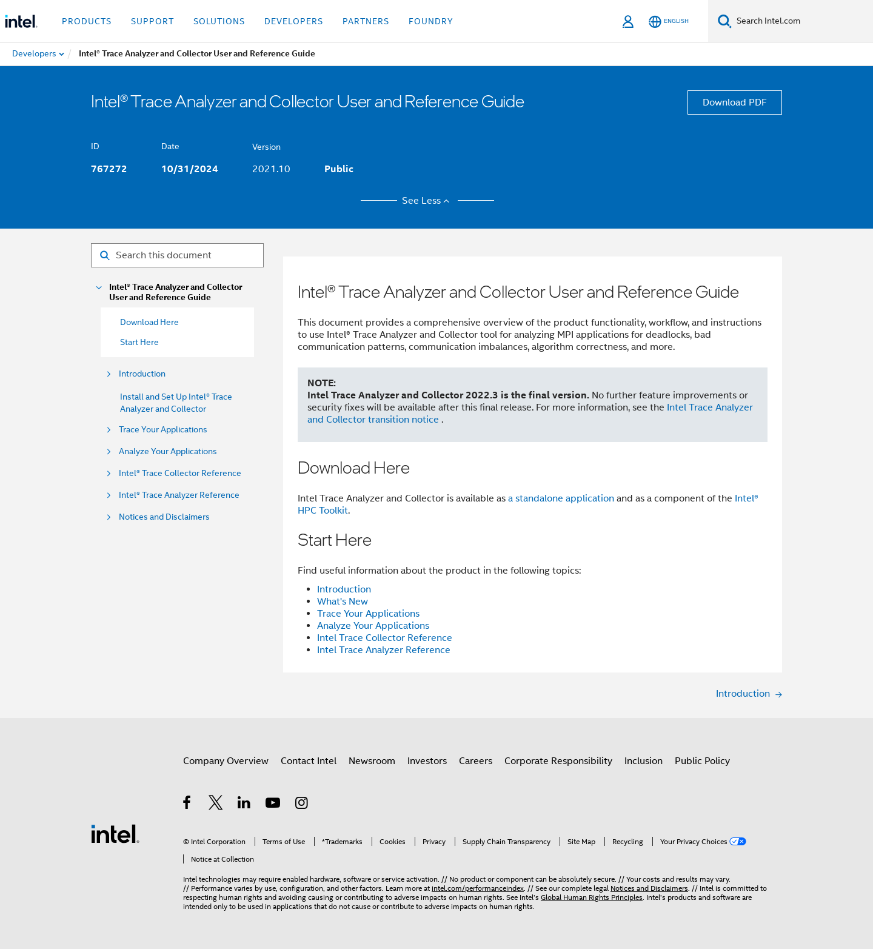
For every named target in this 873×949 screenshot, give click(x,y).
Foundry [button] (431, 21)
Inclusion (643, 761)
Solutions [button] (219, 21)
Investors (427, 761)
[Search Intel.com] (802, 21)
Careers (475, 761)
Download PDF (735, 102)
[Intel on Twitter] (216, 805)
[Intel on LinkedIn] (244, 805)
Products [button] (87, 21)
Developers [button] (293, 21)
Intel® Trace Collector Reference (180, 473)
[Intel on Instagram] (302, 805)
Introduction (142, 374)
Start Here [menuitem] (139, 342)
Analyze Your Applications (168, 451)
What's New (342, 601)
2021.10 (271, 169)
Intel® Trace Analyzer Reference (179, 495)
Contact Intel (308, 761)
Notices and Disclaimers (164, 517)
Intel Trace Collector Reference (384, 638)
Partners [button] (366, 21)
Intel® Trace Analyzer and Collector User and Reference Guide (175, 292)
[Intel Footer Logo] (115, 833)
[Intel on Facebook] (187, 805)
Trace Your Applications (163, 429)
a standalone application (561, 498)
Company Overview (226, 761)
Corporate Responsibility (558, 761)
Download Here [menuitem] (149, 322)
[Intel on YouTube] (273, 805)
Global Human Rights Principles (592, 897)
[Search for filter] (177, 255)
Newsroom (372, 761)
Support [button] (152, 21)
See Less (427, 201)
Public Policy (702, 761)
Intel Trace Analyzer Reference (383, 650)
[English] (669, 21)
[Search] (725, 21)
